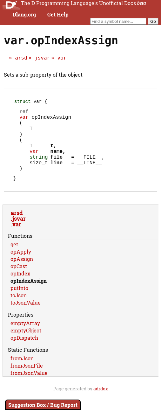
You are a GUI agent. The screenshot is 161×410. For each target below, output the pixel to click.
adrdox (100, 404)
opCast (18, 282)
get (14, 260)
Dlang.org (24, 14)
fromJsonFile (26, 381)
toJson (18, 311)
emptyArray (25, 339)
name (56, 162)
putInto (19, 303)
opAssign (21, 274)
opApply (20, 267)
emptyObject (25, 346)
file (56, 169)
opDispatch (24, 353)
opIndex (20, 289)
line (56, 176)
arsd (21, 58)
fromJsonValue (29, 388)
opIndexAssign (28, 296)
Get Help (58, 14)
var (62, 58)
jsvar (42, 58)
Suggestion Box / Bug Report (42, 404)
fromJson (22, 374)
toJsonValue (25, 318)
